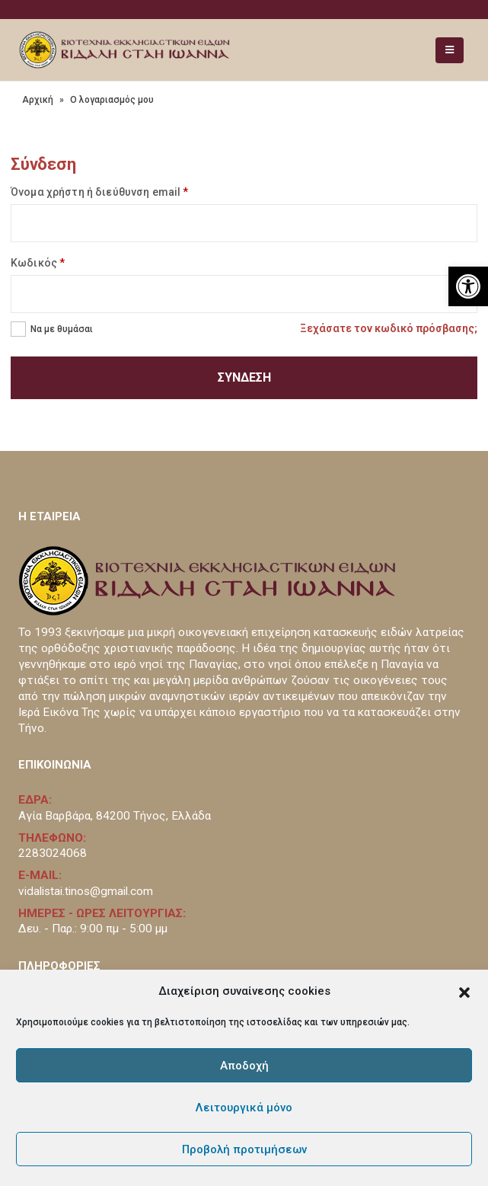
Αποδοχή (244, 1066)
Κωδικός (38, 263)
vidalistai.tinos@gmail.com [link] (85, 891)
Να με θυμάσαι (61, 329)
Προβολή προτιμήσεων (244, 1149)
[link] (468, 286)
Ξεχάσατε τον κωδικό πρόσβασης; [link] (388, 328)
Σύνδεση (244, 377)
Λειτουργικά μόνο (244, 1107)
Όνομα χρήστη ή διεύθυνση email (99, 192)
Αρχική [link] (37, 99)
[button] (464, 991)
